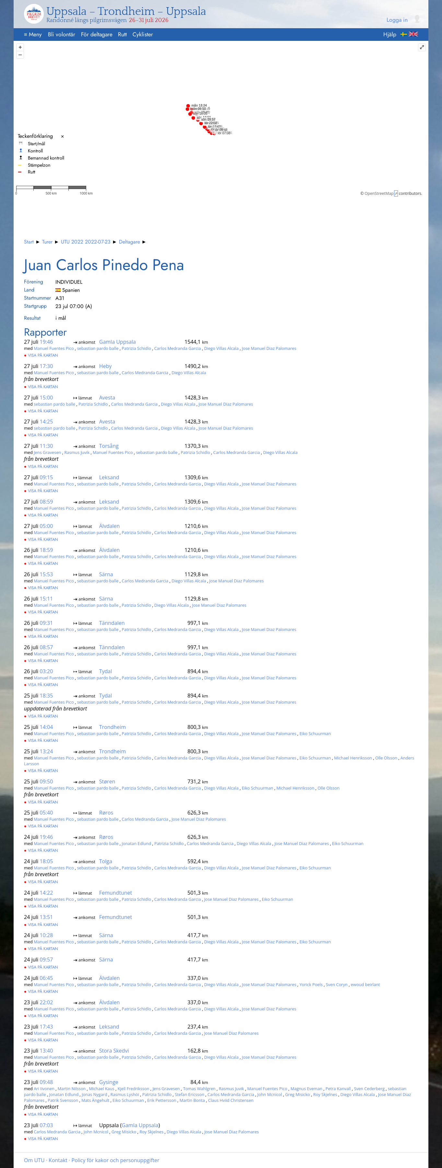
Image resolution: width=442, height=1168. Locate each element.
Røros (106, 812)
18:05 (46, 861)
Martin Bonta (193, 1100)
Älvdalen (109, 526)
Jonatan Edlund (137, 843)
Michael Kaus (102, 1088)
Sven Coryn (337, 984)
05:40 (46, 812)
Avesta (107, 397)
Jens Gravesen (48, 452)
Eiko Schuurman (315, 733)
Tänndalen (112, 622)
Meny (33, 34)
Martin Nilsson (72, 1088)
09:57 (46, 959)
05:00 (46, 526)
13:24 (46, 751)
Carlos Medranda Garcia (178, 348)
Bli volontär (61, 34)
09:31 (46, 622)
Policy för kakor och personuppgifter (115, 1160)
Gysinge (108, 1082)
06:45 (46, 978)
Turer (47, 241)
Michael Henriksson (353, 758)
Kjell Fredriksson (134, 1088)
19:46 (46, 341)
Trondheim (112, 727)
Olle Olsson (386, 758)
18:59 (46, 550)
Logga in (397, 20)
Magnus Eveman (306, 1088)
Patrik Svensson (63, 1100)
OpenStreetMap (379, 193)
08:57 (46, 647)
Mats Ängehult (95, 1100)
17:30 (46, 366)
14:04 (46, 727)
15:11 (46, 598)
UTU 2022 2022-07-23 (85, 241)
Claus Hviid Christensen (230, 1100)
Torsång (109, 445)
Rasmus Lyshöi (125, 1094)
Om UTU (34, 1160)
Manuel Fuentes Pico (54, 348)
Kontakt (58, 1160)
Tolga (105, 861)
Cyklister (143, 34)
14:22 (46, 892)
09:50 (46, 781)
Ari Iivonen (44, 1088)
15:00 (46, 397)
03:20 (46, 671)
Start (29, 241)
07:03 (46, 1125)
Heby (105, 366)
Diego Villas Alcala (222, 348)
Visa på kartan (41, 355)
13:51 (46, 917)
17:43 (46, 1026)
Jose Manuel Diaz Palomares (269, 348)
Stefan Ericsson (190, 1094)
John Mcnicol (270, 1094)
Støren (107, 781)
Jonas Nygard (95, 1094)
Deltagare (129, 241)
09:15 (46, 477)
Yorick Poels (311, 984)
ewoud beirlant (365, 984)
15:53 (46, 574)
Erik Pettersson (162, 1100)
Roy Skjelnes (325, 1094)
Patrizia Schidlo (137, 348)
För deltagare (96, 34)
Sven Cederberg (370, 1088)
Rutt (122, 34)
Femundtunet (115, 892)
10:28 (46, 935)
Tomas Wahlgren (200, 1088)
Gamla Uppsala (117, 341)
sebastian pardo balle (98, 348)
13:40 (46, 1050)
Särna (106, 574)
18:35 (46, 695)
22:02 (46, 1002)
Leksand (109, 477)
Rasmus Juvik (77, 452)
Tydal (105, 671)
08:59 (46, 501)
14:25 (46, 421)
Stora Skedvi (114, 1050)
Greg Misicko (298, 1094)
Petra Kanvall (339, 1088)
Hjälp (389, 34)
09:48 (46, 1082)
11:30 (46, 445)
